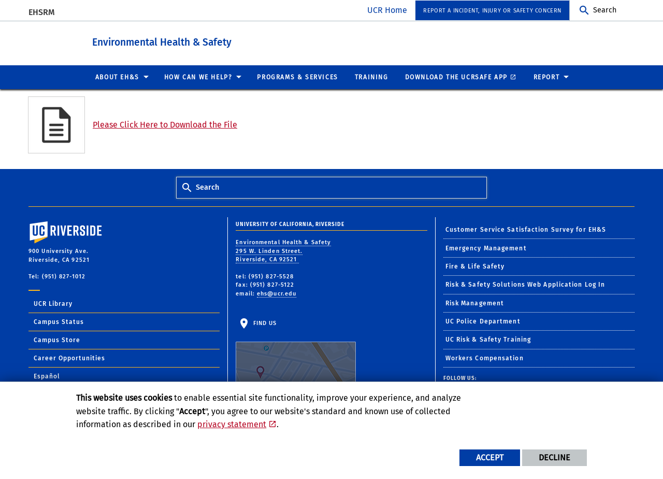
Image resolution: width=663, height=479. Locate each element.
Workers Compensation (484, 357)
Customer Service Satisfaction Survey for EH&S (526, 229)
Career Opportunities (69, 357)
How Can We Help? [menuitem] (198, 76)
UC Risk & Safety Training (488, 339)
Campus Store (57, 339)
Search (604, 10)
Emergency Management (486, 247)
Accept (489, 457)
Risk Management (475, 302)
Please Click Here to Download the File (165, 124)
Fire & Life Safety (475, 266)
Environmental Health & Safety (199, 41)
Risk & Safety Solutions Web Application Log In (525, 284)
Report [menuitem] (547, 76)
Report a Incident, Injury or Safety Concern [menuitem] (492, 10)
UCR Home (387, 10)
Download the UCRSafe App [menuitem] (456, 76)
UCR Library (53, 303)
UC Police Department (483, 321)
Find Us (296, 351)
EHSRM (41, 12)
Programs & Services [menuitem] (297, 76)
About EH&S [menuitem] (117, 76)
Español (47, 375)
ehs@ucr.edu (276, 293)
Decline (554, 457)
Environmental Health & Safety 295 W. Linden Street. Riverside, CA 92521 (283, 250)
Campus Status (59, 321)
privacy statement (231, 424)
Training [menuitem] (371, 76)
